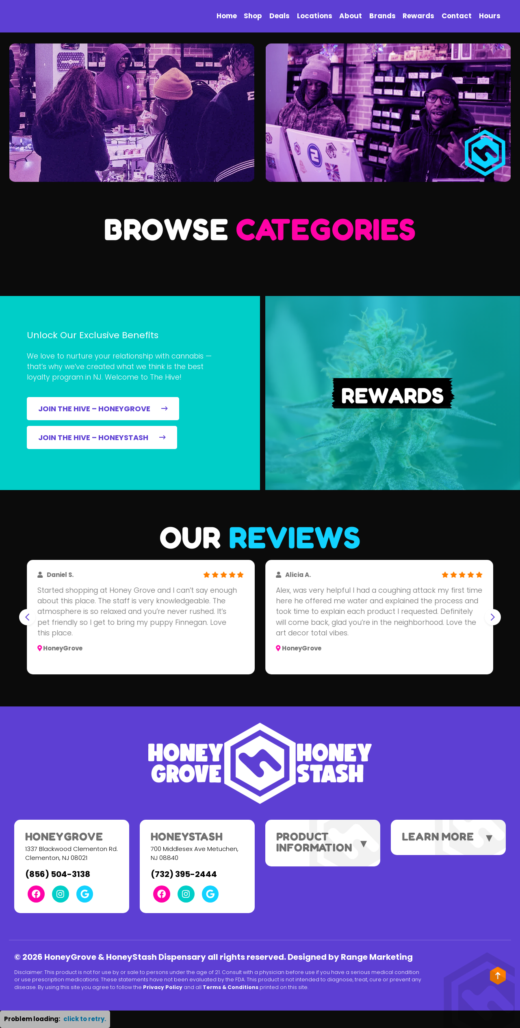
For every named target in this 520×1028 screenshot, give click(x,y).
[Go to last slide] (27, 617)
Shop (253, 16)
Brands (382, 16)
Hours (489, 16)
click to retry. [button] (84, 1019)
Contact (457, 16)
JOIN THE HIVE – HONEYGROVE (102, 409)
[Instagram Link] (60, 894)
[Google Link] (84, 894)
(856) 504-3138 (57, 874)
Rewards (418, 16)
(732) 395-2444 (184, 874)
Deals (279, 16)
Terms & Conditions (230, 987)
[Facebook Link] (36, 894)
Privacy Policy (162, 987)
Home (227, 16)
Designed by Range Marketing (350, 957)
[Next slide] (493, 617)
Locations (314, 16)
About (350, 16)
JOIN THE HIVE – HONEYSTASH (101, 437)
